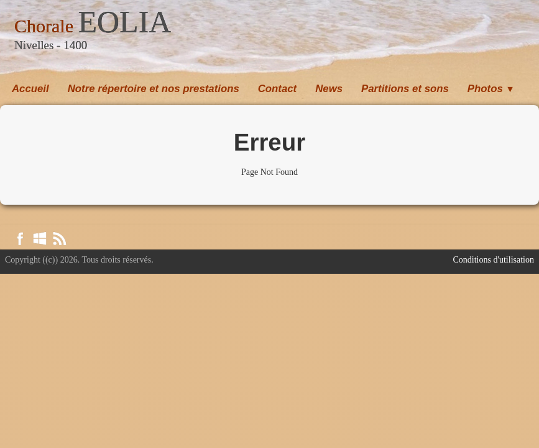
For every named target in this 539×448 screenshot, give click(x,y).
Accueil (30, 89)
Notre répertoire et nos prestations (153, 89)
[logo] (92, 33)
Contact (277, 89)
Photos (491, 89)
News (329, 89)
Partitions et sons (405, 89)
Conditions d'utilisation (493, 259)
